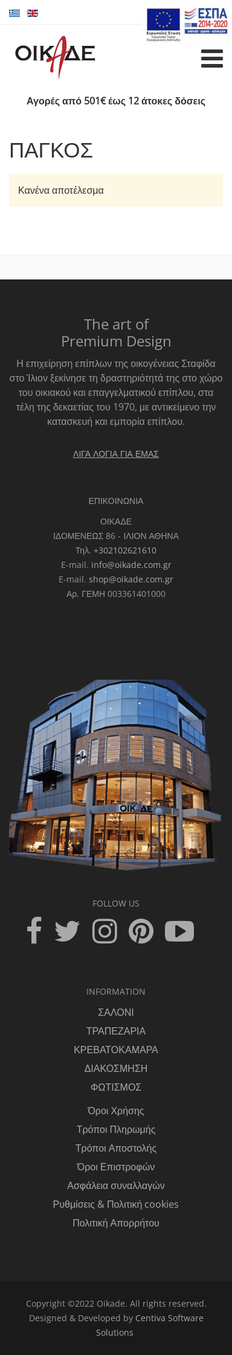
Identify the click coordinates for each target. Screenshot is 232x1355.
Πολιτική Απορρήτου (116, 1222)
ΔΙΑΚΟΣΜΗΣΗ (116, 1068)
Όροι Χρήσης (116, 1110)
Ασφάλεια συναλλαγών (115, 1185)
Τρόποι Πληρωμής (116, 1129)
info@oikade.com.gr (131, 564)
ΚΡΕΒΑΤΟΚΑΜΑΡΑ (116, 1049)
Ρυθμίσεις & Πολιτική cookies (116, 1204)
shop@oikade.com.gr (131, 579)
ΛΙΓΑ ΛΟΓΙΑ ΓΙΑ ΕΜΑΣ (116, 453)
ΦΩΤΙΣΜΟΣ (116, 1087)
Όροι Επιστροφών (116, 1166)
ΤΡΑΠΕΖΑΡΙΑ (116, 1031)
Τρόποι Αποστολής (116, 1148)
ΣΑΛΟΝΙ (116, 1012)
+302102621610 (125, 550)
